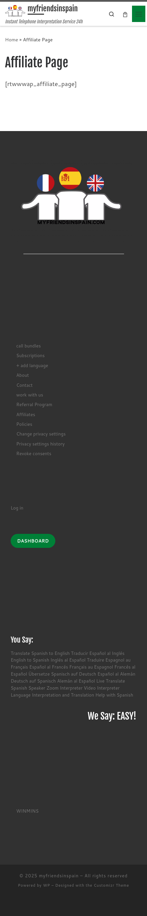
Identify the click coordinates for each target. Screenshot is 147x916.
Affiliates (25, 414)
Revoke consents (33, 453)
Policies (24, 424)
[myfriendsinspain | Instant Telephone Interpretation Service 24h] (15, 10)
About (22, 375)
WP (46, 885)
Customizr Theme (111, 885)
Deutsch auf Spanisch (33, 681)
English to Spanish (30, 660)
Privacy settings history (40, 443)
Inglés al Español (68, 660)
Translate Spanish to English (40, 653)
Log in (17, 508)
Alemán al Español (76, 681)
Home (11, 39)
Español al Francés (48, 667)
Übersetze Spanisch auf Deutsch (62, 674)
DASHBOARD (33, 541)
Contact (24, 385)
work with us (29, 394)
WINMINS (27, 811)
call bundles (28, 345)
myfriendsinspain (59, 876)
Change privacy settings (41, 433)
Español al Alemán (116, 674)
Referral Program (34, 404)
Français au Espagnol (91, 667)
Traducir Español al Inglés (97, 653)
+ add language (32, 365)
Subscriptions (30, 355)
